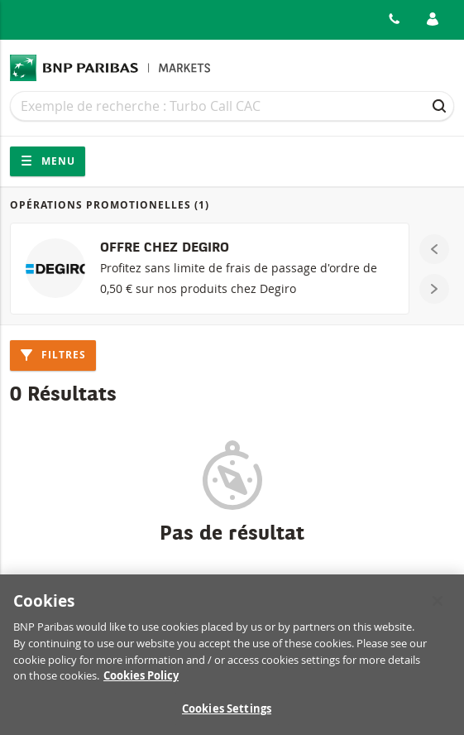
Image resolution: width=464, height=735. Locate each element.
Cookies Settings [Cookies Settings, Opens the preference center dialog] (226, 713)
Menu (47, 161)
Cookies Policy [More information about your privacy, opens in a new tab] (141, 680)
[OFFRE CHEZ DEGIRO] (209, 269)
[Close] (437, 606)
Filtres (53, 355)
